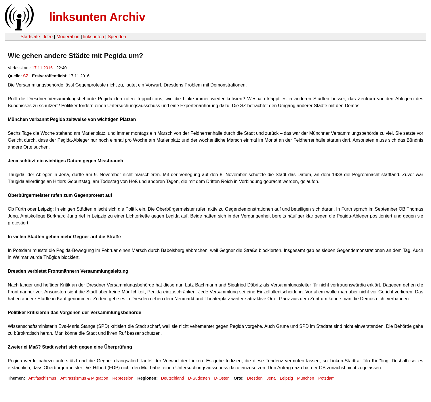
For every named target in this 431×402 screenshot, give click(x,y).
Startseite (30, 36)
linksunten (93, 36)
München (305, 378)
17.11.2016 (42, 68)
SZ (25, 76)
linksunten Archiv (97, 17)
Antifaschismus (42, 378)
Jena (271, 378)
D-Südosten (199, 378)
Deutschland (172, 378)
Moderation (67, 36)
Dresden (254, 378)
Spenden (117, 36)
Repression (122, 378)
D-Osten (222, 378)
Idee (48, 36)
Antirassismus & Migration (84, 378)
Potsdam (326, 378)
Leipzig (286, 378)
